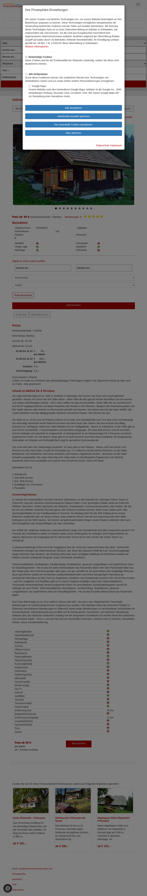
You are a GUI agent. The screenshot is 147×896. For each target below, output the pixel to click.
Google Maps (37, 86)
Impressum (116, 145)
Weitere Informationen (37, 46)
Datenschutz (103, 145)
